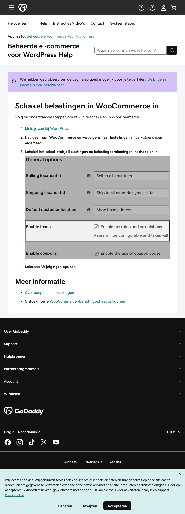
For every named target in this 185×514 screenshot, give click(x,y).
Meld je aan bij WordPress (47, 128)
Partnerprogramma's (21, 369)
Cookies (115, 461)
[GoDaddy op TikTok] (32, 445)
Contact (97, 23)
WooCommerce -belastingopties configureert (88, 301)
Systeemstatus (122, 23)
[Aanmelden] (163, 7)
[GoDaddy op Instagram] (20, 445)
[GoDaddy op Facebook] (8, 445)
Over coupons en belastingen (49, 292)
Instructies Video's (69, 23)
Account (11, 381)
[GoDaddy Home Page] (24, 411)
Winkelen (12, 394)
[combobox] (131, 50)
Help (43, 23)
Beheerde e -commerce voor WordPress (60, 36)
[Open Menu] (10, 8)
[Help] (141, 7)
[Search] (172, 50)
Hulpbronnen (15, 356)
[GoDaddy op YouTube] (56, 445)
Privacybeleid (93, 461)
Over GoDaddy (16, 331)
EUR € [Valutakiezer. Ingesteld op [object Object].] (173, 432)
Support (11, 344)
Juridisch (70, 461)
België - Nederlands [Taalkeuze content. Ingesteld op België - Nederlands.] (23, 432)
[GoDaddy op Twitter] (44, 445)
